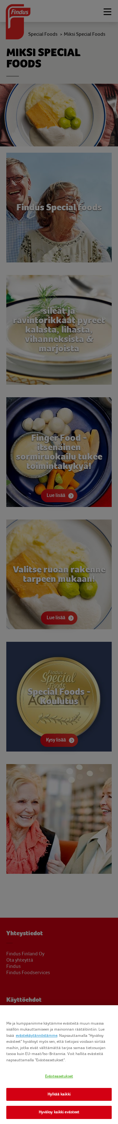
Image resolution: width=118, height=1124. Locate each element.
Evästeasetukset (59, 1076)
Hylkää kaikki (59, 1094)
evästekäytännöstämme (36, 1035)
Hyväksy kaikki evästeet (59, 1112)
